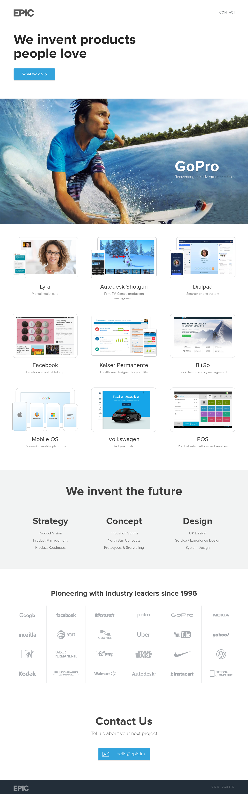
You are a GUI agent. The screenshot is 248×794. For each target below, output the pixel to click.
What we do (32, 74)
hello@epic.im (131, 754)
